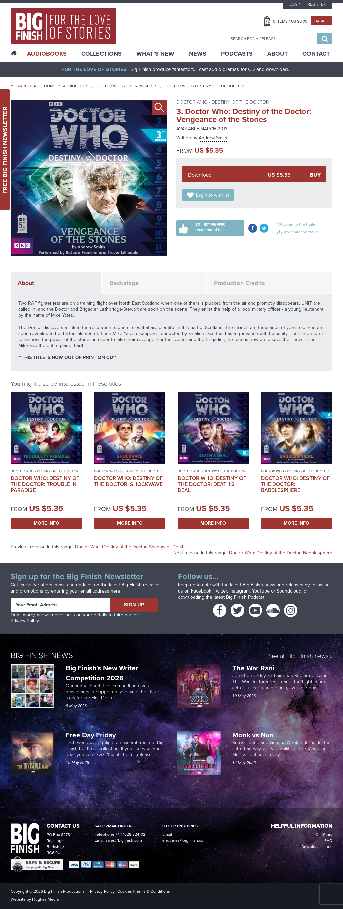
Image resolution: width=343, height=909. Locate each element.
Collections (101, 54)
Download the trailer (300, 232)
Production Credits (239, 283)
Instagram (239, 591)
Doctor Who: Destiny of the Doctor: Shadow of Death (130, 546)
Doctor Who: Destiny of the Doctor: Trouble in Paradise (45, 484)
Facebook (201, 591)
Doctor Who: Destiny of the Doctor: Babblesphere (295, 484)
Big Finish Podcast (245, 597)
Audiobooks (75, 86)
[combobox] (271, 38)
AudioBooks (47, 54)
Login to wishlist (212, 195)
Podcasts (237, 54)
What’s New (155, 54)
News (197, 54)
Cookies (124, 891)
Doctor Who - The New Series (126, 86)
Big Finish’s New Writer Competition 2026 (102, 673)
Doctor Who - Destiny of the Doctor (204, 86)
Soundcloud (289, 591)
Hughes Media (45, 899)
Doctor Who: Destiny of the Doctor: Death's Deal (212, 484)
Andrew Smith (213, 137)
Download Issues (316, 847)
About (277, 54)
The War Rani (254, 668)
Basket (321, 21)
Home (50, 86)
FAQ (328, 841)
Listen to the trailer (299, 224)
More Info (46, 523)
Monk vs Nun (253, 735)
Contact (316, 54)
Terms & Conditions (152, 891)
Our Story (323, 835)
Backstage (124, 283)
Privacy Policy (25, 620)
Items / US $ (290, 21)
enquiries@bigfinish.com (184, 840)
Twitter (220, 591)
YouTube (261, 591)
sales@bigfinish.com (124, 840)
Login (295, 4)
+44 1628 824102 (130, 834)
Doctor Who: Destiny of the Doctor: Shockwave (128, 481)
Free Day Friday (91, 735)
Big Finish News (42, 655)
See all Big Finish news (298, 656)
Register (316, 4)
